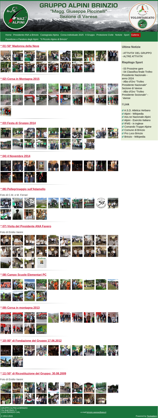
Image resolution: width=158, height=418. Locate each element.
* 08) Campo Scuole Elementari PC (23, 274)
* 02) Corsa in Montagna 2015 (20, 78)
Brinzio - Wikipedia (134, 136)
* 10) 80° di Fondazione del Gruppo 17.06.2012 (31, 340)
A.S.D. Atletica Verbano (137, 110)
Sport (126, 35)
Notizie (118, 35)
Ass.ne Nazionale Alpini (137, 116)
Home (8, 35)
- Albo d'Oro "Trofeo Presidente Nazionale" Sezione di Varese (134, 84)
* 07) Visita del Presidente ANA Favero (26, 226)
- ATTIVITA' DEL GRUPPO (137, 53)
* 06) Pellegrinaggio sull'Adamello (23, 189)
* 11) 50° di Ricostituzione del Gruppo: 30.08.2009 (33, 373)
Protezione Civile (105, 35)
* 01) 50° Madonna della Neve (20, 46)
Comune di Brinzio (134, 130)
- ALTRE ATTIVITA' (132, 56)
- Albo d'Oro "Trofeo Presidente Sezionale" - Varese (135, 94)
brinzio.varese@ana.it (96, 412)
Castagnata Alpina (49, 35)
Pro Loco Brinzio (133, 133)
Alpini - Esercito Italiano (137, 120)
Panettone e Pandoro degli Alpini (21, 39)
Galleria (135, 35)
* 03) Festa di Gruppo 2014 (18, 123)
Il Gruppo (90, 35)
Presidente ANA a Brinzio (26, 35)
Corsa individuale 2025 (72, 35)
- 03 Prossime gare (132, 68)
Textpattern (152, 416)
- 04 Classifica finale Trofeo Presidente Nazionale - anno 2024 (137, 75)
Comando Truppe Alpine (137, 126)
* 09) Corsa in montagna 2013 (20, 307)
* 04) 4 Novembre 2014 (15, 156)
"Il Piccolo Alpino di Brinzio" (54, 39)
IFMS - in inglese (133, 123)
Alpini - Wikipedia (133, 113)
